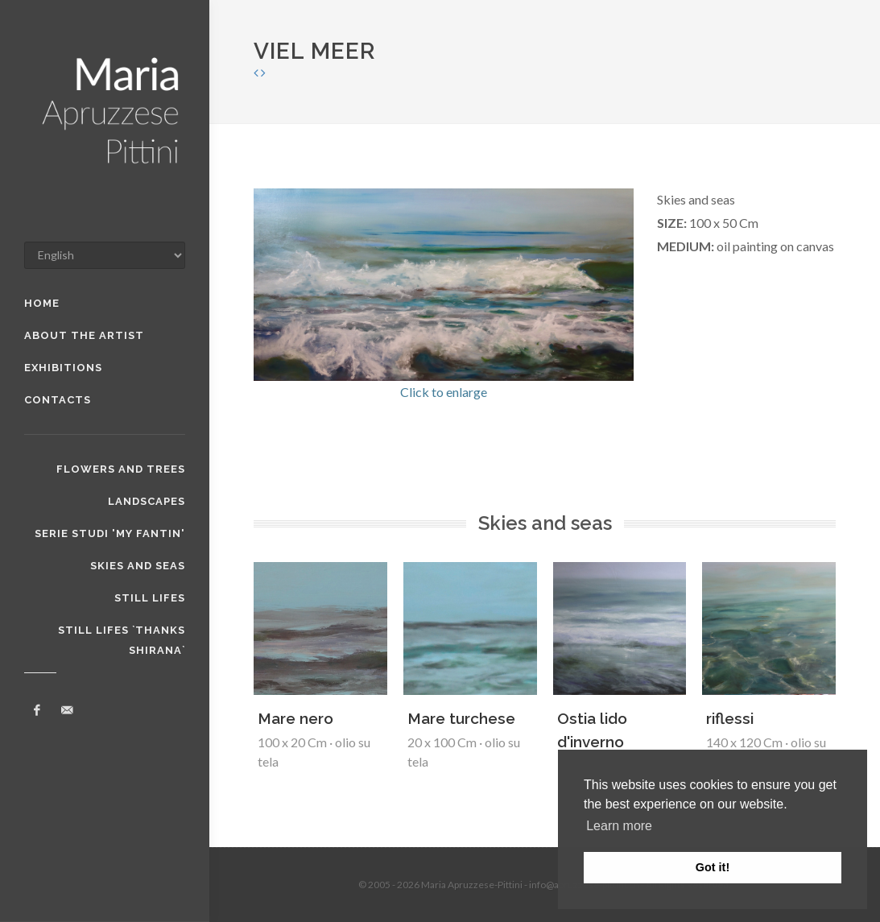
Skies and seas (137, 566)
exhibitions (63, 368)
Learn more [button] (619, 826)
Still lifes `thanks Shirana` (121, 632)
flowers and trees (120, 469)
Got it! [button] (712, 867)
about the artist (84, 335)
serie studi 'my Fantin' (110, 533)
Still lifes (149, 598)
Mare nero (295, 718)
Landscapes (146, 501)
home (42, 303)
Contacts (57, 400)
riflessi (730, 718)
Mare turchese (461, 718)
